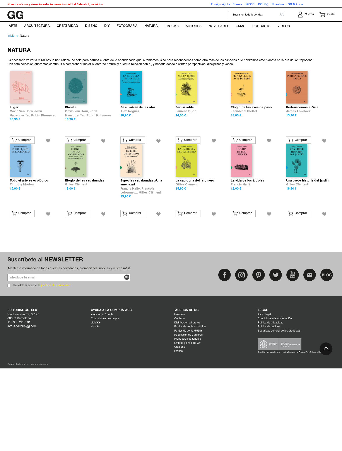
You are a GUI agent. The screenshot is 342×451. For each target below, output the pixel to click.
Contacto (179, 401)
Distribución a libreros (187, 405)
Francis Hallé (240, 267)
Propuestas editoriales (187, 421)
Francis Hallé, (131, 271)
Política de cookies (269, 409)
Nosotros (179, 397)
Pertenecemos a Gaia (302, 148)
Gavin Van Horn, (22, 152)
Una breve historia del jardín (307, 263)
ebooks (95, 409)
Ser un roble (185, 148)
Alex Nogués (130, 152)
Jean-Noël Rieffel (244, 152)
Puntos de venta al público (190, 409)
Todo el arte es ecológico (29, 263)
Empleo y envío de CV (187, 425)
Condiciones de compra (105, 401)
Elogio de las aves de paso (251, 148)
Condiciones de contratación (275, 401)
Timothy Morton (22, 267)
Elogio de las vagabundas (84, 263)
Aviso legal (264, 397)
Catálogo (179, 429)
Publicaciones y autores (188, 417)
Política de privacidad (270, 405)
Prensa (178, 433)
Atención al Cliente (102, 397)
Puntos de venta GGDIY (188, 413)
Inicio (11, 35)
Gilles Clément (76, 267)
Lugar (14, 148)
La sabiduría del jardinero (195, 263)
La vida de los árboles (247, 263)
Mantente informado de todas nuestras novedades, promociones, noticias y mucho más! (69, 351)
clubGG (95, 405)
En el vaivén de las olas (138, 148)
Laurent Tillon (186, 152)
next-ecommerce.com (37, 447)
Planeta (70, 148)
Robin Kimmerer (43, 157)
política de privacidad (55, 368)
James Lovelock (298, 152)
